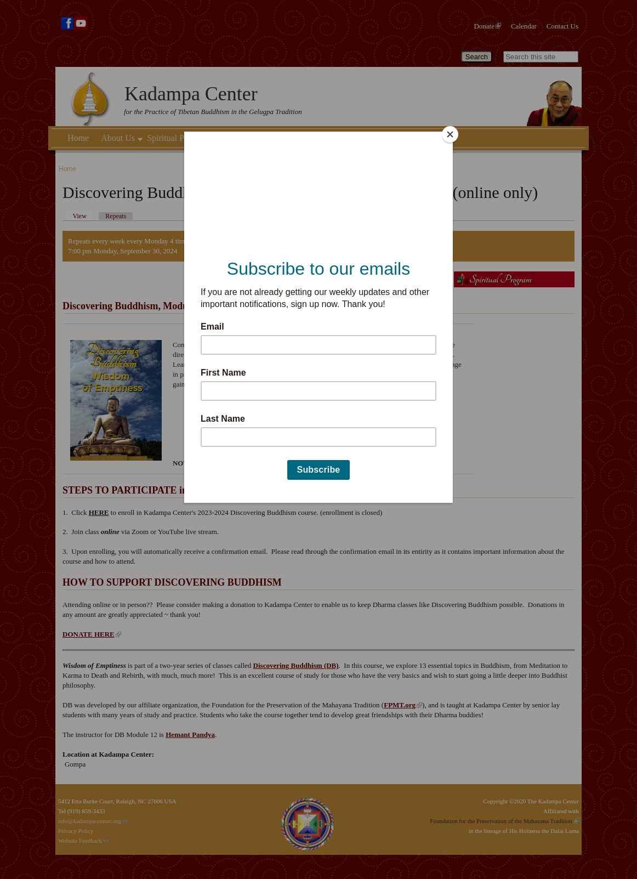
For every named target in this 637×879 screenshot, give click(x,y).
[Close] (450, 134)
